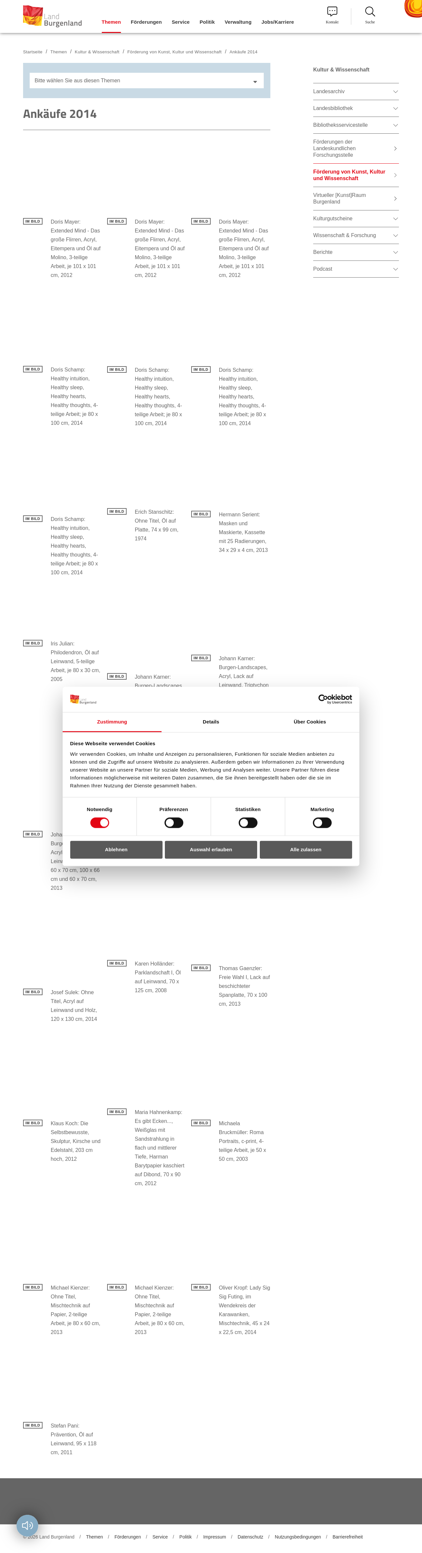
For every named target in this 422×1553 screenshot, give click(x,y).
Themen (58, 51)
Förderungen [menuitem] (146, 22)
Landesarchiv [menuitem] (329, 91)
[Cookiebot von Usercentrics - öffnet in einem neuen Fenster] (323, 699)
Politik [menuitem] (207, 22)
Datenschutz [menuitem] (250, 1536)
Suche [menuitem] (370, 15)
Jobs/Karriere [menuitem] (277, 22)
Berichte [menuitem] (323, 252)
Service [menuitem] (181, 22)
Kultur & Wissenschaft (97, 51)
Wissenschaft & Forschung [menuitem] (344, 235)
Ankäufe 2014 (243, 51)
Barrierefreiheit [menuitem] (348, 1536)
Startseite (33, 51)
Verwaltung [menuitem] (238, 22)
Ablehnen (116, 849)
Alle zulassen (305, 849)
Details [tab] (211, 721)
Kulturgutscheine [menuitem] (332, 218)
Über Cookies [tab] (310, 721)
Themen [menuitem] (111, 22)
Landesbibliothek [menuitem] (333, 108)
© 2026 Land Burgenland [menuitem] (49, 1536)
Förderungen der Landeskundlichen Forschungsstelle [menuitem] (334, 148)
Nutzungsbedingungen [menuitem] (298, 1536)
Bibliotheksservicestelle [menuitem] (340, 125)
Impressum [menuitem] (214, 1536)
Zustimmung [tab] (112, 721)
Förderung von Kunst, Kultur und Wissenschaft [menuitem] (349, 175)
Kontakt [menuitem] (332, 15)
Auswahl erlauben (211, 849)
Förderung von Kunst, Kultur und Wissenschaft (174, 51)
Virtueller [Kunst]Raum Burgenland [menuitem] (339, 198)
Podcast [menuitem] (322, 269)
